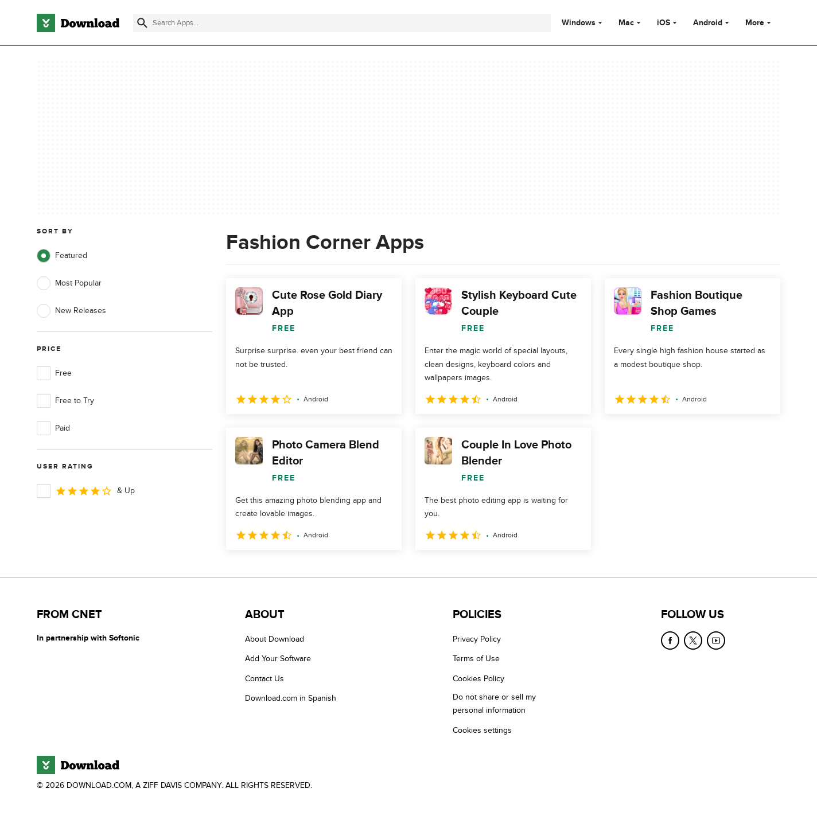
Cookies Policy (478, 679)
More (759, 23)
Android (707, 23)
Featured (62, 256)
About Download (274, 639)
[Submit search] (142, 23)
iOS (663, 23)
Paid (53, 428)
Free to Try (65, 401)
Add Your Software (278, 658)
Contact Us (264, 679)
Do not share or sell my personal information (494, 703)
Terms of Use (476, 658)
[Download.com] (78, 23)
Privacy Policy (477, 639)
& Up (86, 491)
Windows (579, 23)
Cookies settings (482, 730)
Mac (626, 23)
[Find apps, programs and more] (341, 23)
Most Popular (69, 283)
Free (54, 373)
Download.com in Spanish (290, 698)
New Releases (71, 311)
